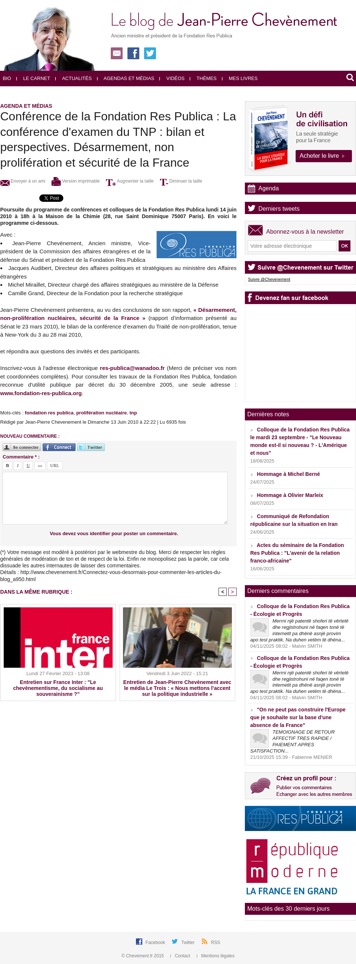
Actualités (73, 78)
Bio (7, 78)
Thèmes (203, 78)
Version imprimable (75, 181)
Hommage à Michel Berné (288, 474)
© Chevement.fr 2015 (143, 955)
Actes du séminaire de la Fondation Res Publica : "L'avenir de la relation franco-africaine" (297, 553)
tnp (133, 413)
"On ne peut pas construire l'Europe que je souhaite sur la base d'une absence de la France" (298, 717)
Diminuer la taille (181, 181)
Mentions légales (215, 955)
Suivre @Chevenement (269, 279)
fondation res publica (49, 413)
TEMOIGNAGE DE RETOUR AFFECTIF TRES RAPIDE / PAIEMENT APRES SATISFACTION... (292, 741)
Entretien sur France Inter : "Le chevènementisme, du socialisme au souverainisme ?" (58, 688)
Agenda (269, 188)
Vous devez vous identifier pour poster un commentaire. (114, 533)
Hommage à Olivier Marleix (290, 495)
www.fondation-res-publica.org (41, 393)
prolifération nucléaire (101, 413)
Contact (181, 955)
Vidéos (171, 78)
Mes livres (240, 78)
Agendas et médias (125, 78)
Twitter (189, 942)
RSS (215, 942)
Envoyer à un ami (23, 181)
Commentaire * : (21, 457)
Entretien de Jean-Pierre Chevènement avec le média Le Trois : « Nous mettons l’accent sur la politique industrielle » (177, 688)
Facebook (156, 942)
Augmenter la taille (130, 181)
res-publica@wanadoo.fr (132, 368)
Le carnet (33, 78)
